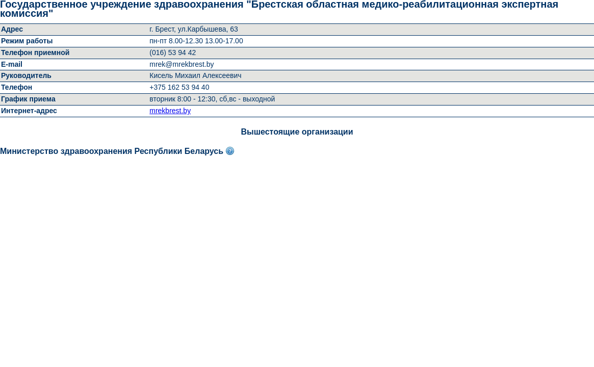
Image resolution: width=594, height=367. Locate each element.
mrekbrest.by (170, 111)
